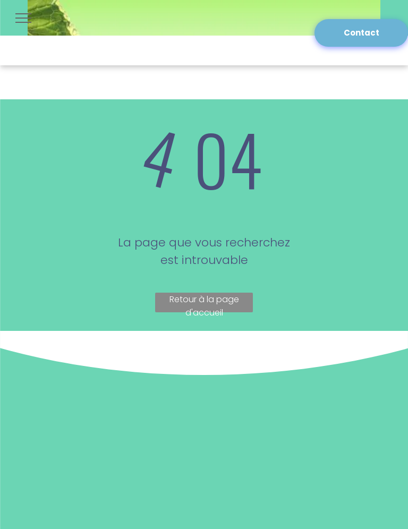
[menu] (23, 18)
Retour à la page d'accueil (204, 302)
